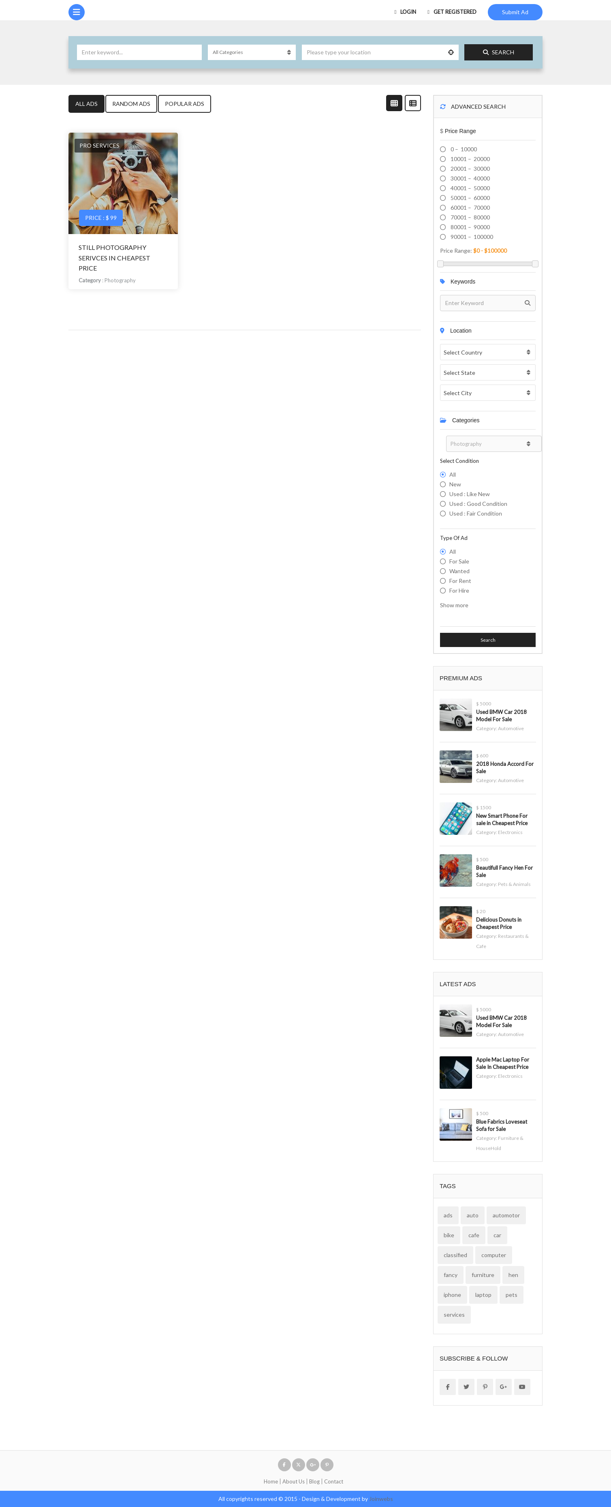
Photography (120, 280)
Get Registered (451, 12)
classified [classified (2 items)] (455, 1254)
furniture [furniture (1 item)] (483, 1274)
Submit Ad (515, 12)
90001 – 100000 (471, 236)
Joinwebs (381, 1498)
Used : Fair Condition (475, 513)
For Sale (459, 561)
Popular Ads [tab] (184, 103)
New (455, 484)
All (452, 474)
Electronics (510, 832)
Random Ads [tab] (131, 103)
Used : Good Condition (478, 503)
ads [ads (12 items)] (448, 1215)
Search (498, 52)
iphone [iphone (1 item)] (452, 1294)
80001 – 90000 (469, 227)
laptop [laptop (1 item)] (483, 1294)
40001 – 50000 (469, 188)
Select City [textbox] (458, 392)
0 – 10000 (463, 149)
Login (406, 12)
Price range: (456, 250)
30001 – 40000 (469, 178)
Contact (333, 1481)
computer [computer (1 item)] (493, 1254)
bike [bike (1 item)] (449, 1235)
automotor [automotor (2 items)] (506, 1215)
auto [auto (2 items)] (473, 1215)
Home (271, 1481)
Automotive (511, 728)
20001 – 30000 (469, 168)
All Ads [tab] (86, 103)
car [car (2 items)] (497, 1235)
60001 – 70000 (469, 207)
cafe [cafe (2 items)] (473, 1235)
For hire (459, 590)
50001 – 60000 (469, 197)
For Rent (460, 580)
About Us (293, 1481)
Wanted (459, 571)
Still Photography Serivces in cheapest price (114, 257)
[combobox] (488, 352)
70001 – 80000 (469, 217)
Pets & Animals (514, 884)
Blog (314, 1481)
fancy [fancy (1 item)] (450, 1274)
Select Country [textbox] (463, 352)
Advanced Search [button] (473, 106)
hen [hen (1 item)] (513, 1274)
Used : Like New (469, 493)
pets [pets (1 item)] (511, 1294)
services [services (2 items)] (454, 1314)
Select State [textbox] (459, 372)
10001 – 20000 (469, 158)
